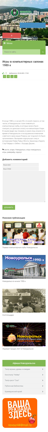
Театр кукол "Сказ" (12, 380)
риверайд (11, 152)
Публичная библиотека (14, 386)
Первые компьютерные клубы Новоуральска (20, 247)
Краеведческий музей (13, 391)
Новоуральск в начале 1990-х (14, 281)
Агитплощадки (8, 315)
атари (12, 149)
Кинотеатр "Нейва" (12, 375)
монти (6, 149)
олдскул (19, 152)
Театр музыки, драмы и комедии (17, 369)
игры (4, 152)
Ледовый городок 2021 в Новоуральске (18, 349)
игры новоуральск (33, 149)
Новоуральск (20, 149)
